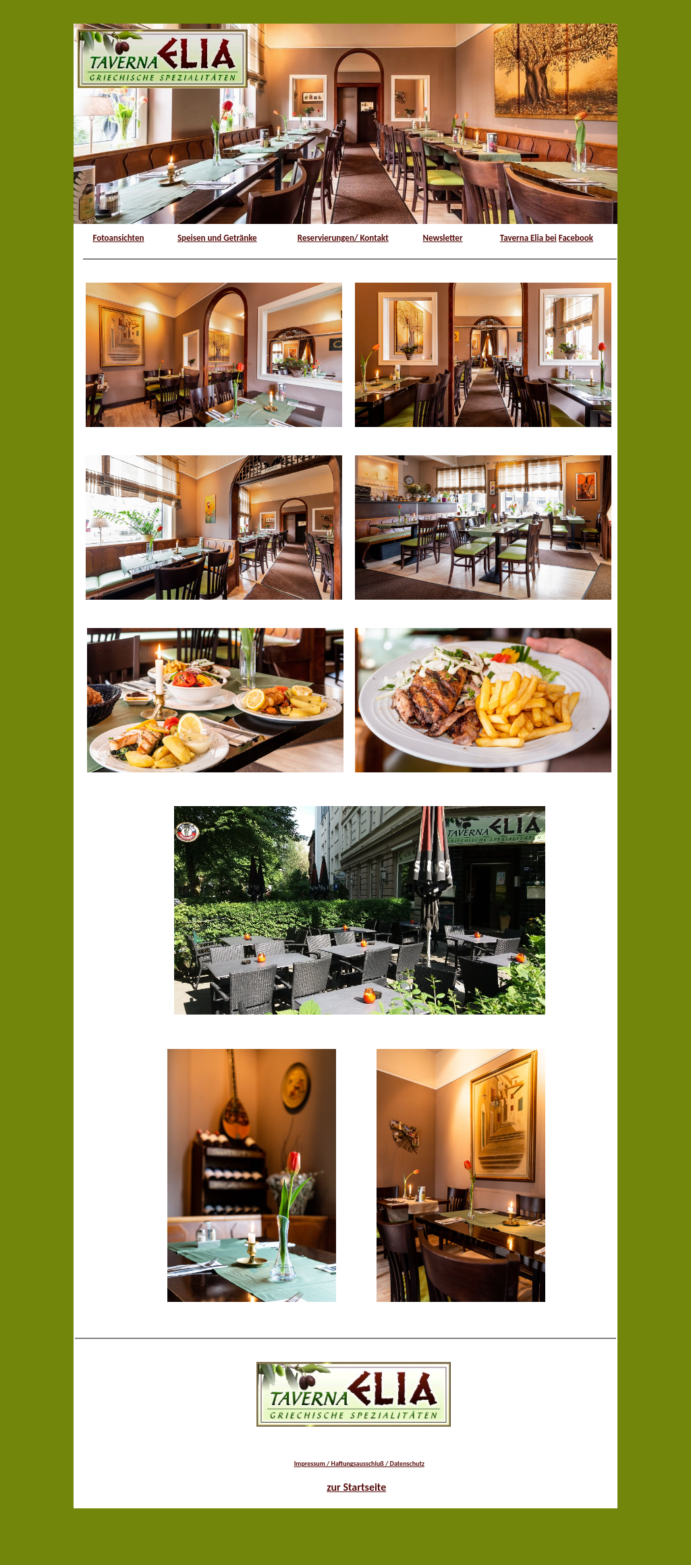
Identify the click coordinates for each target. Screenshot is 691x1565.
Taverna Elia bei (528, 238)
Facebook (576, 238)
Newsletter (443, 238)
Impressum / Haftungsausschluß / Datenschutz (359, 1463)
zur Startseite (356, 1487)
